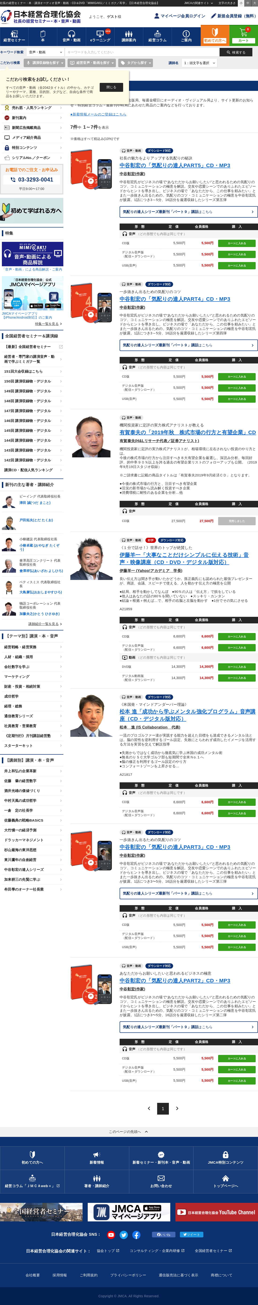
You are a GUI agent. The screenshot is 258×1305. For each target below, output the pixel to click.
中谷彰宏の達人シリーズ (24, 870)
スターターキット (18, 746)
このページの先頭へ (129, 1132)
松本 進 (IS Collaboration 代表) (150, 727)
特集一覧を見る (49, 324)
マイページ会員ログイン (179, 16)
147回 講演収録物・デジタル (27, 411)
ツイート (191, 1234)
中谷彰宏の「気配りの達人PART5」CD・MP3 (175, 165)
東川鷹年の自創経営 (20, 860)
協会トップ (106, 1251)
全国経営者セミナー (211, 1251)
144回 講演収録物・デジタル (27, 440)
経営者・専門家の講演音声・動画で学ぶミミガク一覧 (29, 359)
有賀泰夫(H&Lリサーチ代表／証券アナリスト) (159, 441)
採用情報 (60, 1275)
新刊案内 (15, 117)
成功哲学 (11, 696)
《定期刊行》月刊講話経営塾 (27, 736)
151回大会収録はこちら (23, 371)
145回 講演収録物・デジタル (27, 430)
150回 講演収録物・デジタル (27, 381)
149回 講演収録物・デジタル (27, 391)
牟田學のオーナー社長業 (24, 889)
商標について (221, 1275)
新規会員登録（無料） (234, 16)
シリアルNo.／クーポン (27, 157)
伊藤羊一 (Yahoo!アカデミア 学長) (151, 570)
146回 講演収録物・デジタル (27, 421)
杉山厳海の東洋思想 (20, 850)
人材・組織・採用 (18, 657)
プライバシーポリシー (128, 1275)
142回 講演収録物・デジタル (27, 460)
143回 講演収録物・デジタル (27, 450)
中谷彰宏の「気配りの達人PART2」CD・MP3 (175, 981)
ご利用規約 (89, 1275)
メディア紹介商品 (22, 137)
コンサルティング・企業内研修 (155, 1251)
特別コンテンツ (20, 148)
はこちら (168, 212)
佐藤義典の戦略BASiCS (23, 820)
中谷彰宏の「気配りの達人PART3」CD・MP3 (175, 847)
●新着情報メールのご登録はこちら (98, 114)
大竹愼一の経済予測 (20, 830)
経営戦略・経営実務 (20, 647)
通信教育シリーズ (18, 716)
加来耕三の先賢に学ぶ (22, 879)
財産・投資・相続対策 (22, 686)
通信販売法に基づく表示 (178, 1275)
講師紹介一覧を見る (45, 624)
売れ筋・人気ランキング (27, 108)
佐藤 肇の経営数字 (20, 781)
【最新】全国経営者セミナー (27, 347)
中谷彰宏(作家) (132, 174)
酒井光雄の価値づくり (22, 791)
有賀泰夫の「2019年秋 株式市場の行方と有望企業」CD (188, 432)
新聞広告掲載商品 (22, 127)
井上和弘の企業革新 (20, 771)
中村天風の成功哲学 (20, 801)
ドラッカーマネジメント (24, 840)
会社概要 (33, 1275)
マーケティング (16, 677)
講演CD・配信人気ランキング (28, 470)
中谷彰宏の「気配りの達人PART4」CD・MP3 (175, 299)
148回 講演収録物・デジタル (27, 401)
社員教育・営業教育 (20, 726)
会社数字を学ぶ (16, 667)
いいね (164, 1234)
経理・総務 (13, 706)
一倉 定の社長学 (18, 810)
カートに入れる (237, 243)
